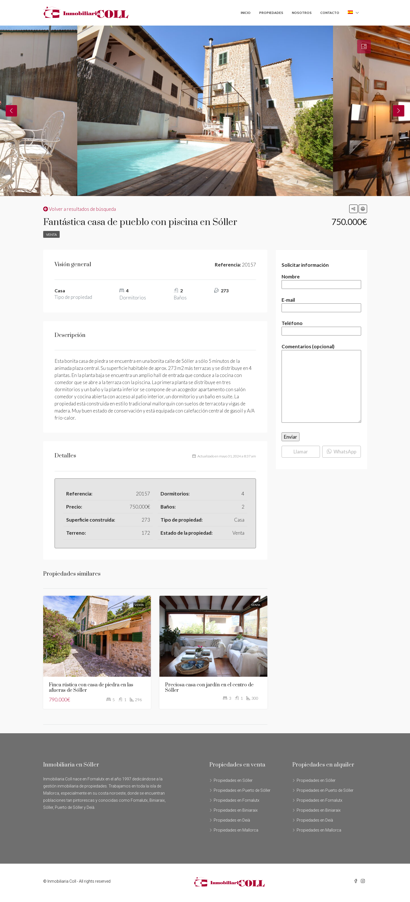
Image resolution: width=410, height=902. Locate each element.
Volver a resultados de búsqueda (79, 209)
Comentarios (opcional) (321, 383)
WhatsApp (341, 452)
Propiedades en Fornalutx (236, 800)
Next (398, 110)
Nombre (321, 281)
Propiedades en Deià (232, 820)
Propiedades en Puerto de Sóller (242, 790)
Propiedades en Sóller (233, 780)
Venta (51, 234)
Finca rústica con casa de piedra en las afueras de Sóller (91, 687)
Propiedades (271, 13)
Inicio (246, 13)
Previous (11, 110)
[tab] (364, 46)
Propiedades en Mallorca (236, 830)
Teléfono (321, 327)
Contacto (329, 13)
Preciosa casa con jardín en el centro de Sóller (209, 687)
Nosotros (302, 13)
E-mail (321, 304)
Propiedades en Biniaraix (236, 810)
